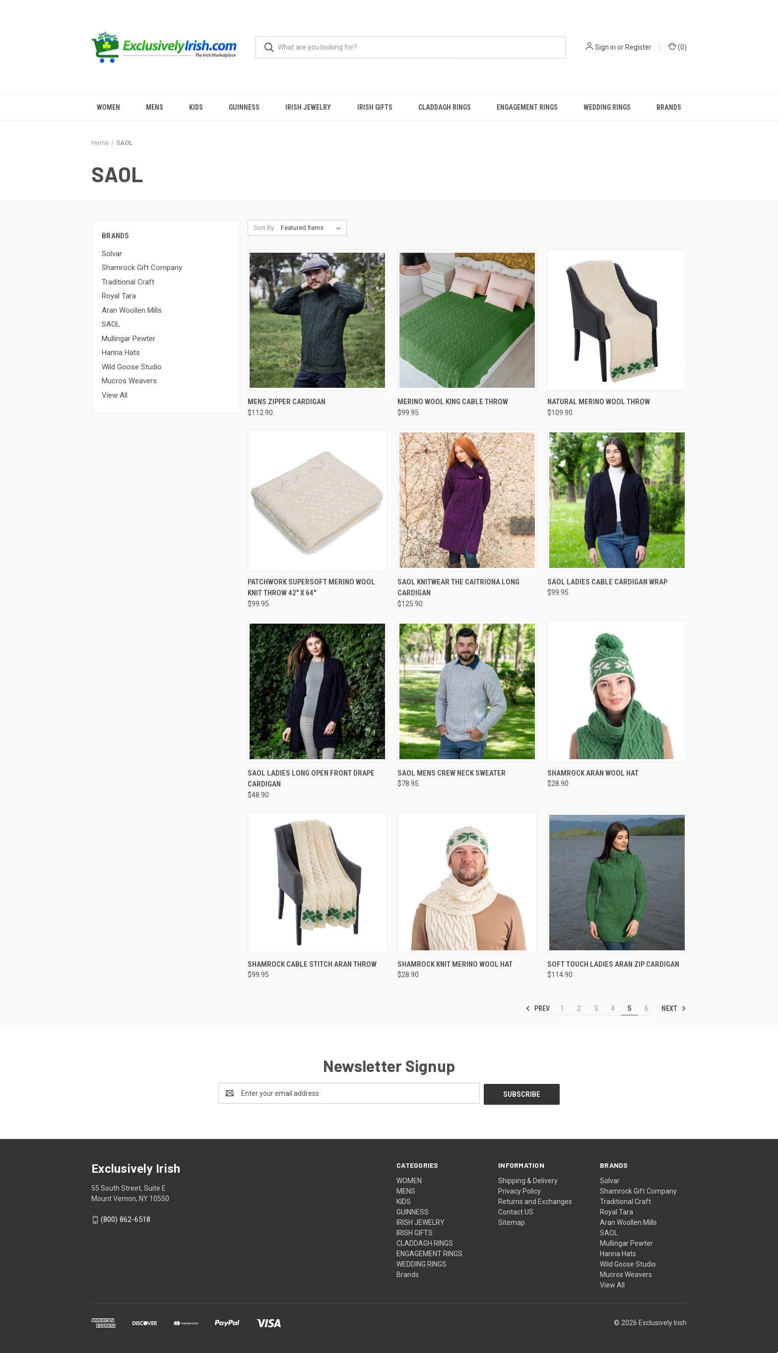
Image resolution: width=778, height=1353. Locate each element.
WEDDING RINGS (607, 107)
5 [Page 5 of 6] (630, 1008)
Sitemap (511, 1221)
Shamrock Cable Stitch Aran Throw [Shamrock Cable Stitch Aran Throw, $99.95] (312, 964)
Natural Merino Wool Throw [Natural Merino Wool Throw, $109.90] (598, 401)
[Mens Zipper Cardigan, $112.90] (317, 320)
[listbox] (312, 227)
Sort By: (264, 227)
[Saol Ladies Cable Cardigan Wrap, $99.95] (617, 500)
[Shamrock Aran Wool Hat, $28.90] (617, 691)
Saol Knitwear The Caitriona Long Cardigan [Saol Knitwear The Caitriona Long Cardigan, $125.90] (458, 587)
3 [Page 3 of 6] (596, 1008)
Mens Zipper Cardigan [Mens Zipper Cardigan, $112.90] (286, 401)
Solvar (112, 253)
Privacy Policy (519, 1190)
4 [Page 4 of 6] (613, 1008)
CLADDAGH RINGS (444, 107)
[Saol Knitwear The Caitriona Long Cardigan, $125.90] (467, 500)
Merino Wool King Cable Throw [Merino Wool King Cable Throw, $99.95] (452, 401)
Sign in (605, 47)
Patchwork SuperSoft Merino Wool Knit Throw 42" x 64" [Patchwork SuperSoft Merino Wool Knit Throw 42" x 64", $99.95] (311, 587)
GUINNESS (244, 107)
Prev (537, 1008)
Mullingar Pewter (128, 338)
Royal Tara (119, 295)
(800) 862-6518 (125, 1218)
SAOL (111, 324)
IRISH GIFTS (374, 107)
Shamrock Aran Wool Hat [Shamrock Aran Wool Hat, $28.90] (593, 773)
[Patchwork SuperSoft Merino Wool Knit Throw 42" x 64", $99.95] (317, 500)
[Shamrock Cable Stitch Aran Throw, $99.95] (317, 882)
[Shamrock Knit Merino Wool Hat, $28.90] (467, 882)
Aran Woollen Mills (132, 310)
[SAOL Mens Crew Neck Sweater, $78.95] (467, 691)
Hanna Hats (121, 352)
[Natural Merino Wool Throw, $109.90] (617, 320)
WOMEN (108, 107)
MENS (154, 107)
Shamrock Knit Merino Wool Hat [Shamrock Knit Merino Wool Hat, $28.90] (455, 964)
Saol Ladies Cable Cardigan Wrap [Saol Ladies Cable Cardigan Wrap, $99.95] (607, 581)
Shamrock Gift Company (142, 267)
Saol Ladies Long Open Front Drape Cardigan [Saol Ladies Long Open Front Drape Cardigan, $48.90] (311, 779)
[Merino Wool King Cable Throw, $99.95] (467, 320)
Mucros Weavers (129, 380)
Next (673, 1008)
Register (638, 47)
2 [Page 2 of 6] (579, 1008)
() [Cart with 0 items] (677, 46)
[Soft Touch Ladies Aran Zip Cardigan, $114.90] (617, 882)
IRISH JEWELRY (308, 107)
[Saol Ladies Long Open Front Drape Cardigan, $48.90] (317, 691)
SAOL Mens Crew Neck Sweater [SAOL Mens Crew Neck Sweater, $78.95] (451, 773)
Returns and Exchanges (535, 1201)
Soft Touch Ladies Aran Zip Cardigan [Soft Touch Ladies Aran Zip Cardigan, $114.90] (613, 964)
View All (115, 395)
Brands (668, 107)
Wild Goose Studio (132, 366)
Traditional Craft (128, 282)
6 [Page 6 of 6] (646, 1008)
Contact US (515, 1211)
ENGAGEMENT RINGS (527, 107)
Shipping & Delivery (528, 1180)
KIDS (196, 107)
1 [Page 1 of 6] (562, 1008)
